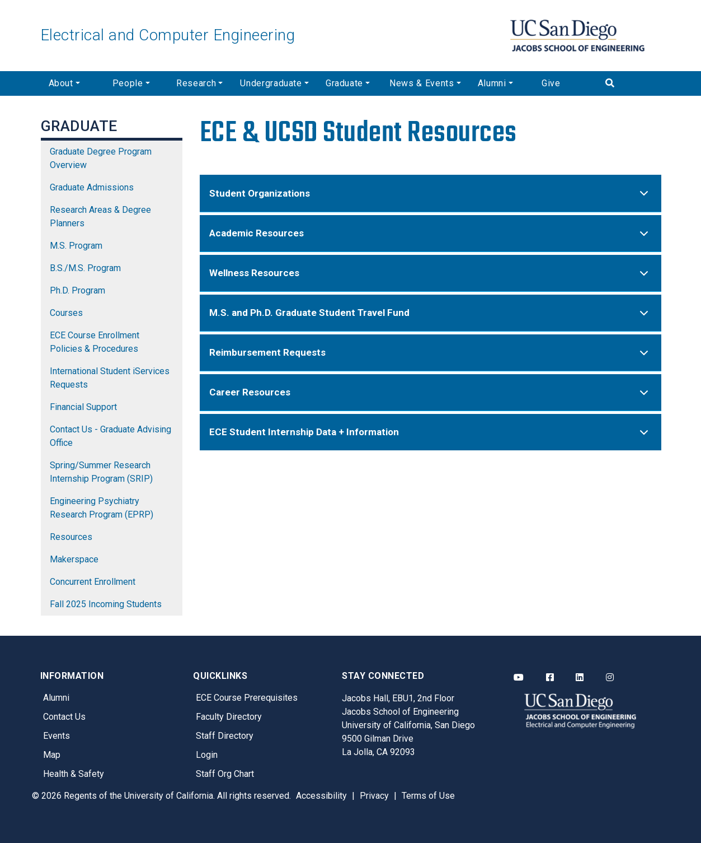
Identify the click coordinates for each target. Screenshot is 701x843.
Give (551, 83)
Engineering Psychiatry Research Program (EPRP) (101, 508)
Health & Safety (73, 774)
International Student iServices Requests (110, 378)
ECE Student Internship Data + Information (430, 437)
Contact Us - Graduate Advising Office (110, 436)
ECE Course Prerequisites (247, 697)
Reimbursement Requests (430, 358)
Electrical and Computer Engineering (167, 35)
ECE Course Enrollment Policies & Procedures (94, 342)
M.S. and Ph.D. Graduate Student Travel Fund (430, 318)
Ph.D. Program (77, 290)
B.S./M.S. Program (85, 268)
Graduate (344, 83)
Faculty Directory (229, 716)
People (127, 83)
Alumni (492, 83)
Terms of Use (428, 795)
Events (56, 735)
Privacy (374, 795)
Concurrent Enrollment (92, 581)
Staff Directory (224, 735)
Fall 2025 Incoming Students (106, 604)
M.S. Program (76, 245)
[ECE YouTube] (519, 677)
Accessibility (321, 795)
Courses (66, 313)
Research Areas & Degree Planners (100, 216)
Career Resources (430, 397)
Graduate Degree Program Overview (101, 158)
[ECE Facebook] (550, 677)
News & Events (421, 83)
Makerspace (74, 559)
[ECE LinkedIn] (580, 677)
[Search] (629, 83)
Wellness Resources (430, 278)
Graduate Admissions (92, 187)
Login (207, 754)
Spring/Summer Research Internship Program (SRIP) (101, 472)
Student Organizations (430, 199)
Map (51, 754)
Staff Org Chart (225, 774)
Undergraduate (271, 83)
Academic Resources (430, 238)
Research (196, 83)
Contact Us (64, 716)
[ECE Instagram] (610, 677)
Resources (71, 537)
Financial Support (83, 407)
